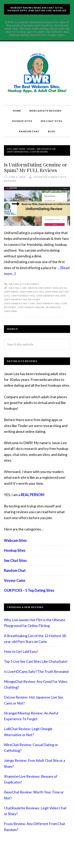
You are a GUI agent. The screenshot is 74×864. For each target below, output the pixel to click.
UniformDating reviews (22, 299)
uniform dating (32, 291)
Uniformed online (31, 307)
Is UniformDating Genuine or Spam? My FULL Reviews (35, 167)
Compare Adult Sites (37, 73)
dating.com (18, 287)
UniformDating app (51, 295)
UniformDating (23, 295)
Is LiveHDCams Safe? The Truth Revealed (36, 671)
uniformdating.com (19, 303)
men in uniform (39, 287)
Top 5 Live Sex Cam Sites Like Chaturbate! (36, 661)
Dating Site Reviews (24, 283)
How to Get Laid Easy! (21, 651)
